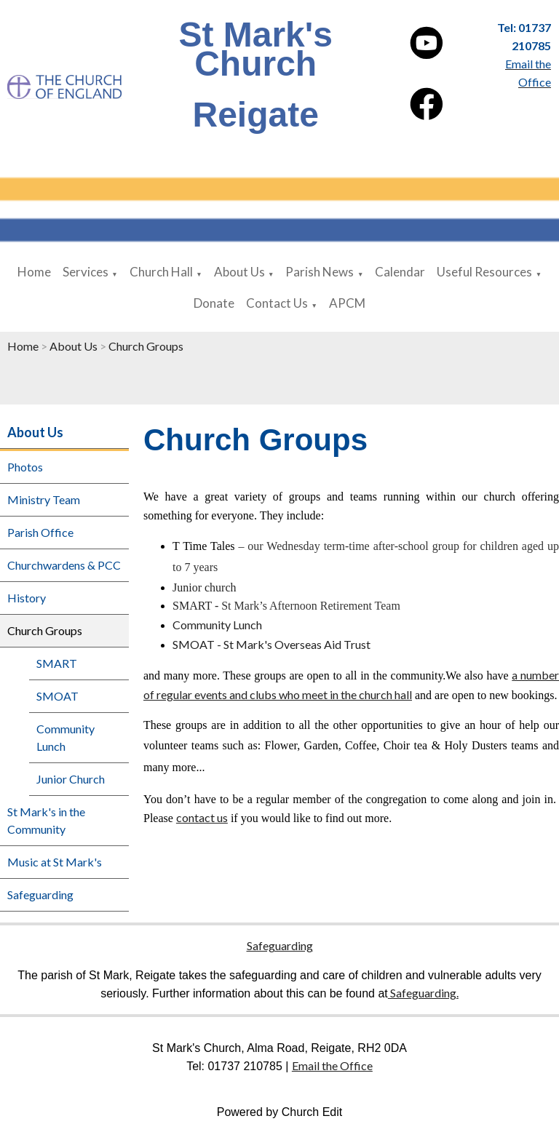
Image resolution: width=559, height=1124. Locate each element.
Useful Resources (484, 271)
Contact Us (277, 303)
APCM (347, 303)
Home (34, 271)
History (26, 598)
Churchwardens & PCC (64, 565)
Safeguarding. (423, 993)
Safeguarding (40, 894)
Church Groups (145, 346)
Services (85, 271)
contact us (202, 817)
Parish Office (40, 532)
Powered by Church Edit (280, 1112)
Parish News (319, 271)
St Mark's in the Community (46, 820)
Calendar (400, 271)
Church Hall (161, 271)
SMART (56, 663)
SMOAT (57, 696)
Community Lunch (65, 737)
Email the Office (332, 1065)
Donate (214, 303)
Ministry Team (43, 499)
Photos (25, 467)
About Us (239, 271)
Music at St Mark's (54, 862)
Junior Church (70, 779)
